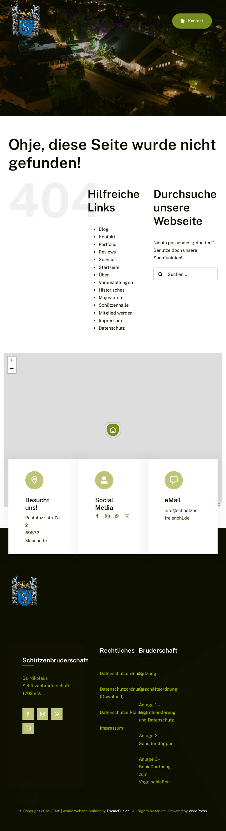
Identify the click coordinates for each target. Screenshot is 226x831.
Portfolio (107, 244)
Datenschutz (112, 328)
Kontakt (107, 236)
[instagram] (107, 516)
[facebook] (97, 516)
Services (108, 259)
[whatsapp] (117, 516)
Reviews (107, 252)
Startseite (109, 267)
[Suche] (160, 274)
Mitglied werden (116, 313)
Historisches (111, 290)
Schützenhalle (114, 305)
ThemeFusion (118, 811)
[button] (113, 430)
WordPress (198, 811)
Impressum (110, 320)
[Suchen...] (185, 274)
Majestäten (110, 297)
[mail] (127, 516)
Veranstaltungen (116, 282)
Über (104, 275)
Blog (104, 229)
